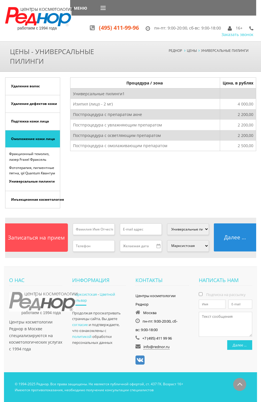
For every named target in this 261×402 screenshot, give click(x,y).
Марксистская (84, 294)
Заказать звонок (237, 34)
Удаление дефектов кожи (34, 103)
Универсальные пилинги (32, 181)
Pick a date (158, 246)
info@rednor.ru (156, 346)
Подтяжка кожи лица (30, 121)
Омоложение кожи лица (33, 138)
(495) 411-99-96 (119, 27)
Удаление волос (25, 86)
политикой (81, 336)
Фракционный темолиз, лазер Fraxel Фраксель (29, 156)
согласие (80, 324)
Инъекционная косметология (35, 199)
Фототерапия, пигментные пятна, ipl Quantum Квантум (32, 170)
